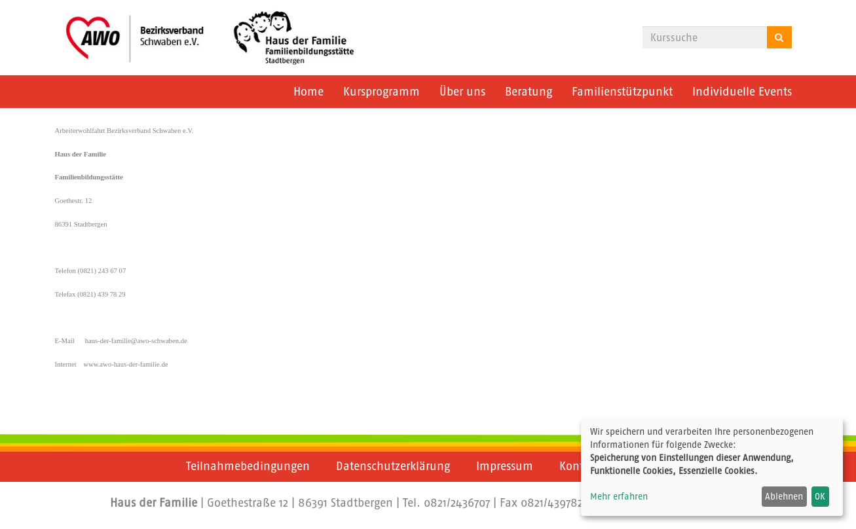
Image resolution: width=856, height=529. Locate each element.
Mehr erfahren (619, 496)
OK (820, 496)
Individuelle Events (742, 91)
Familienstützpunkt (622, 91)
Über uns (462, 91)
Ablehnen (784, 496)
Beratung (528, 91)
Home (308, 91)
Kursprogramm (381, 91)
